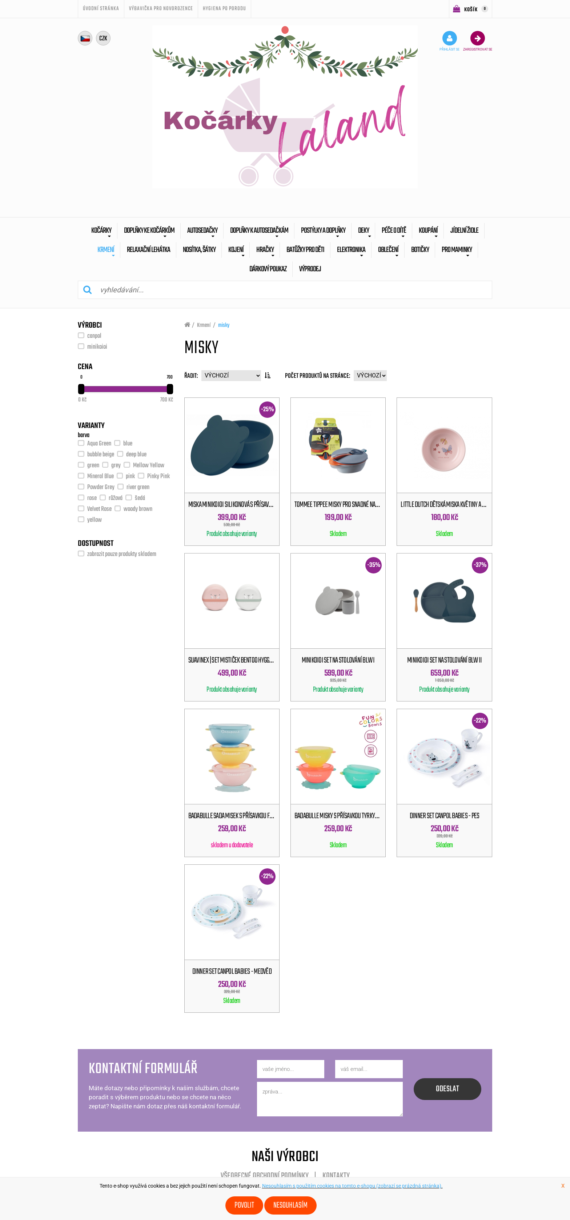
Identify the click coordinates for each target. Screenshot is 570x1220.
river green (138, 487)
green (93, 465)
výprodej (310, 269)
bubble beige (100, 454)
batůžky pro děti (305, 250)
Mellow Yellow (148, 465)
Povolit (244, 1205)
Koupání (428, 231)
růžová (116, 498)
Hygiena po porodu (224, 8)
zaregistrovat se (477, 41)
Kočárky (101, 231)
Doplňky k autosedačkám (259, 231)
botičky (420, 250)
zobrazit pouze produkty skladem (121, 554)
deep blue (136, 454)
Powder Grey (101, 487)
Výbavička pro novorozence (161, 8)
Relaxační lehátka (148, 250)
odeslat (447, 1089)
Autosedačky (202, 231)
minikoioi (97, 347)
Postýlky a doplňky (323, 231)
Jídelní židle (464, 231)
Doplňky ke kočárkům (149, 231)
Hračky (265, 250)
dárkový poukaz (267, 269)
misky (223, 325)
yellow (94, 520)
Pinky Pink (158, 476)
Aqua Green (99, 443)
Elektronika (351, 250)
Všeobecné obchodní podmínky (265, 1176)
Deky (363, 231)
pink (130, 476)
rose (92, 498)
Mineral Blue (100, 476)
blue (127, 443)
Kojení (236, 250)
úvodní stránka (101, 8)
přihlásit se (449, 41)
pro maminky (457, 250)
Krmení (105, 250)
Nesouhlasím (290, 1205)
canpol (94, 336)
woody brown (138, 509)
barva (83, 435)
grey (116, 465)
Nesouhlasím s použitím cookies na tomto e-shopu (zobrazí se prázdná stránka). (352, 1186)
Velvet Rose (99, 509)
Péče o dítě (394, 231)
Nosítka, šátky (199, 250)
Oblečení (388, 250)
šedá (140, 498)
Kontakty (336, 1176)
